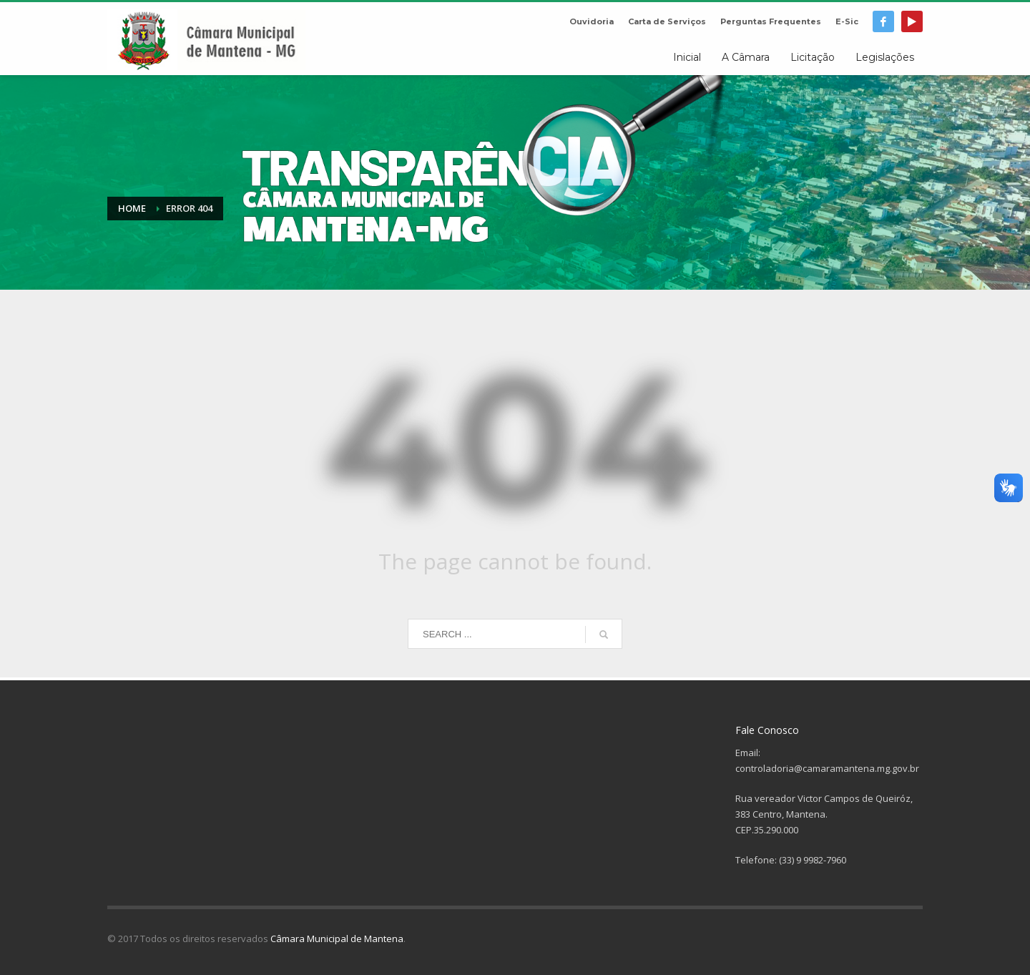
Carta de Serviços (667, 21)
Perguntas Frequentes (770, 21)
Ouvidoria (591, 21)
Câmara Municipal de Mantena (336, 938)
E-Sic (846, 21)
